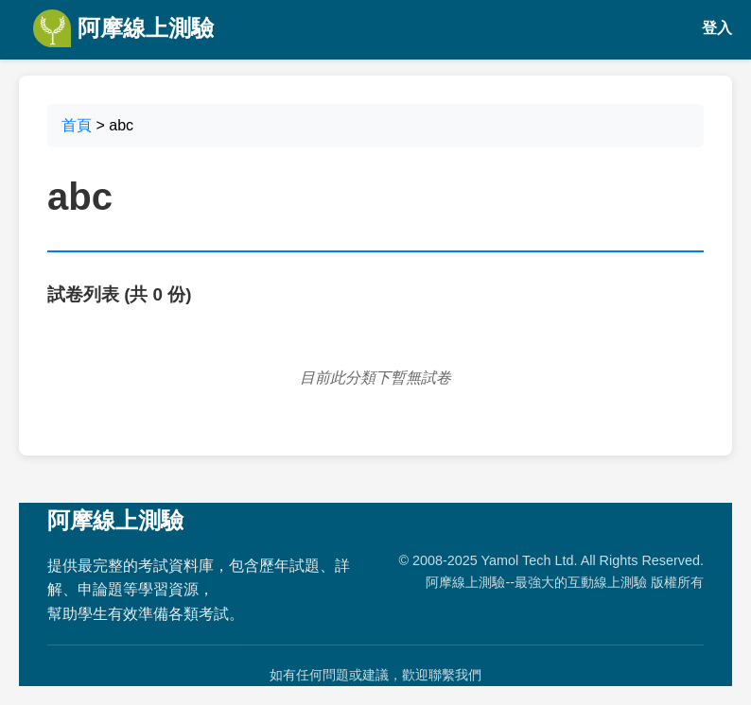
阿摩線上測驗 (123, 28)
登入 (717, 28)
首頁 (76, 125)
